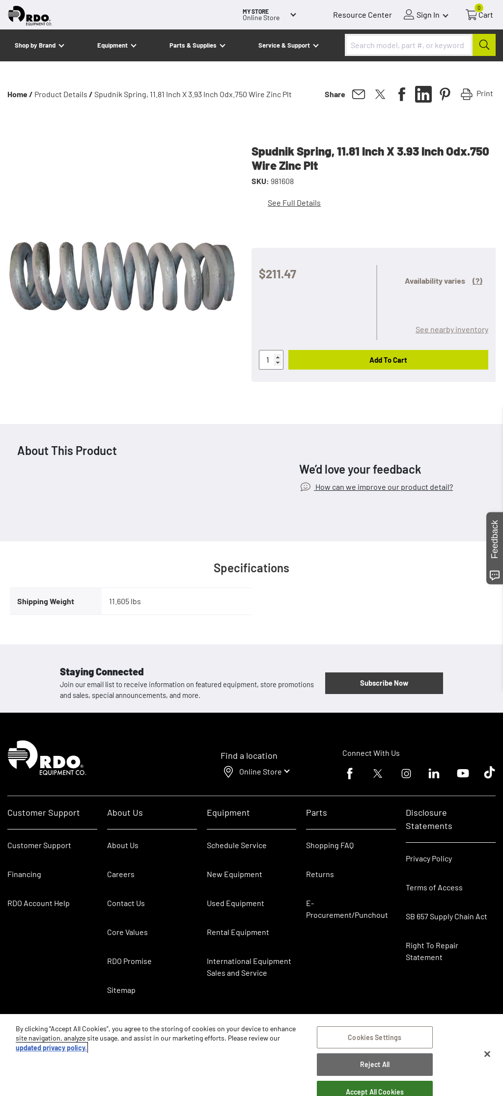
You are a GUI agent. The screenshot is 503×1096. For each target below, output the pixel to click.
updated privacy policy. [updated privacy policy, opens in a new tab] (51, 1049)
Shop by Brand (35, 45)
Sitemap (121, 989)
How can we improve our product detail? (383, 486)
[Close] (487, 1056)
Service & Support (284, 45)
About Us (123, 845)
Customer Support (39, 845)
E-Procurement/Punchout (347, 908)
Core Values (127, 931)
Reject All (375, 1067)
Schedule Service (237, 845)
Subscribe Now (384, 682)
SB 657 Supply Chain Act (446, 916)
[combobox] (420, 45)
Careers (121, 874)
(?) (477, 280)
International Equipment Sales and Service (249, 966)
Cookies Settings (374, 1039)
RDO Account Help (38, 903)
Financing (24, 874)
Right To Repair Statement (432, 951)
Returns (320, 874)
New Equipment (234, 874)
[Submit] (484, 45)
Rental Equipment (239, 931)
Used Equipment (235, 903)
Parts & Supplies (193, 45)
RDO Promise (129, 960)
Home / (20, 94)
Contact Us (126, 903)
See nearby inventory (452, 329)
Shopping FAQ (330, 845)
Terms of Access (434, 887)
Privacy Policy (429, 858)
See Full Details (294, 202)
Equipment (112, 45)
